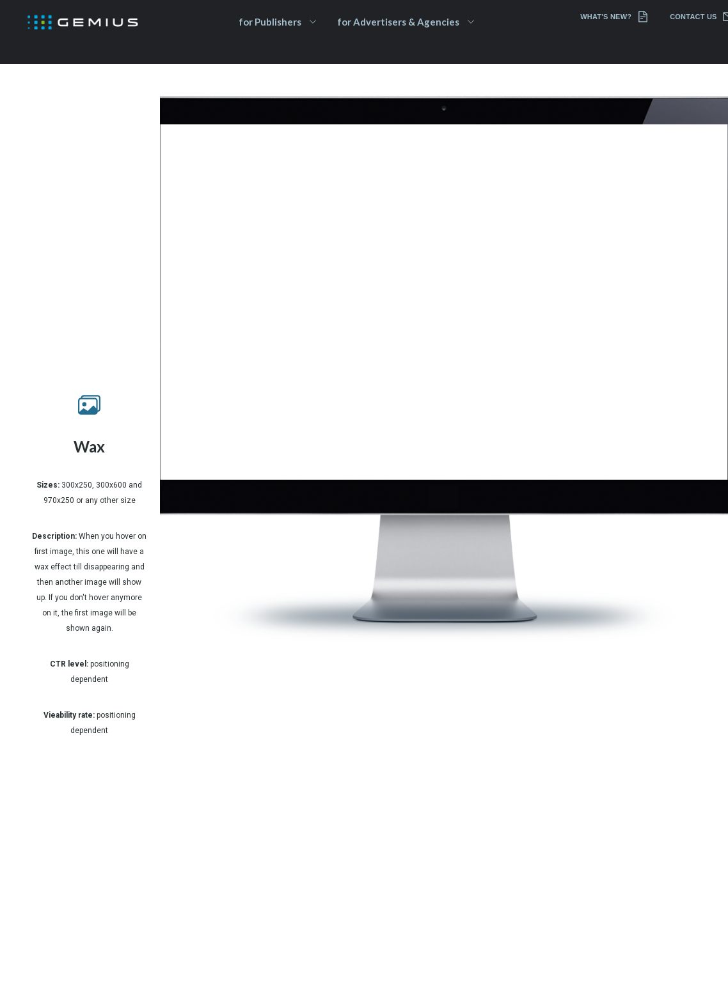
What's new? (614, 16)
